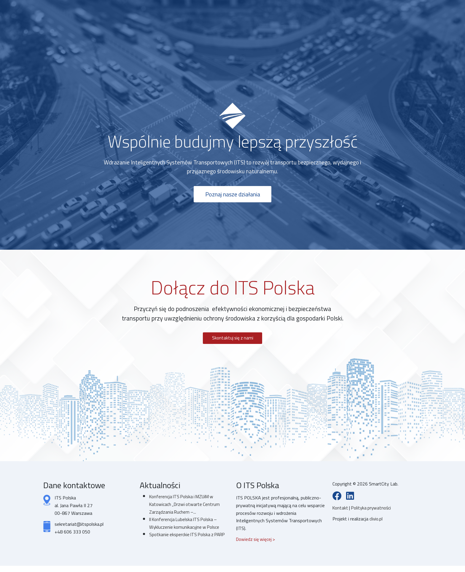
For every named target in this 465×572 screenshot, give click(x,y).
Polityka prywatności (373, 510)
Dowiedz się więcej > (256, 541)
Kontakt (341, 510)
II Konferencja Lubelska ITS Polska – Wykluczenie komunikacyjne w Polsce (186, 525)
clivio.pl (376, 521)
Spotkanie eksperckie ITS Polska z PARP (183, 540)
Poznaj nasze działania (233, 195)
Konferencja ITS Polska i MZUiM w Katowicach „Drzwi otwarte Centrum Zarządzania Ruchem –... (186, 506)
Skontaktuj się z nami (232, 339)
